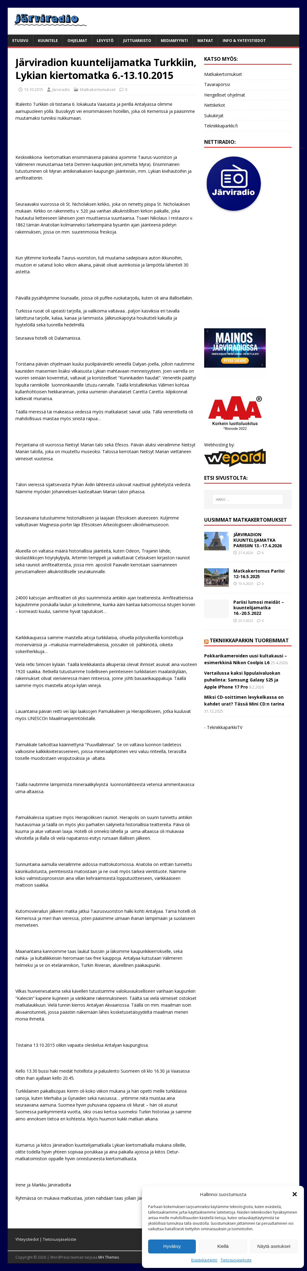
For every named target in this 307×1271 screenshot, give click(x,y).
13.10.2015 (33, 89)
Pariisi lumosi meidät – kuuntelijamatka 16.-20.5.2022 (258, 607)
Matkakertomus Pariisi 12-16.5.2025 (259, 573)
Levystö (105, 40)
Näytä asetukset (274, 1246)
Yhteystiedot (27, 1239)
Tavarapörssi (217, 84)
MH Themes (108, 1257)
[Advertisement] (248, 265)
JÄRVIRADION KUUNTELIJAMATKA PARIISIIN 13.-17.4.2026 (257, 540)
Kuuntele (48, 40)
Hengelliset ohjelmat (224, 95)
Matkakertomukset (97, 89)
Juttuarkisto (137, 40)
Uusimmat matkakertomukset (245, 519)
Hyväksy (172, 1246)
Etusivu (20, 40)
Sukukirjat (214, 115)
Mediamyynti (174, 40)
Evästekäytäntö (204, 1260)
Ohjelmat (77, 40)
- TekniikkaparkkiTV (223, 727)
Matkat (205, 40)
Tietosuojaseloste (236, 1260)
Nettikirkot (214, 105)
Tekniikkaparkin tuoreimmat (249, 640)
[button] (295, 1194)
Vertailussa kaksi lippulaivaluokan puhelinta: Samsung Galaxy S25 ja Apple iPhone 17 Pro (242, 680)
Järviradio (61, 89)
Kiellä (223, 1246)
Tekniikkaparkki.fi (221, 126)
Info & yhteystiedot (244, 40)
